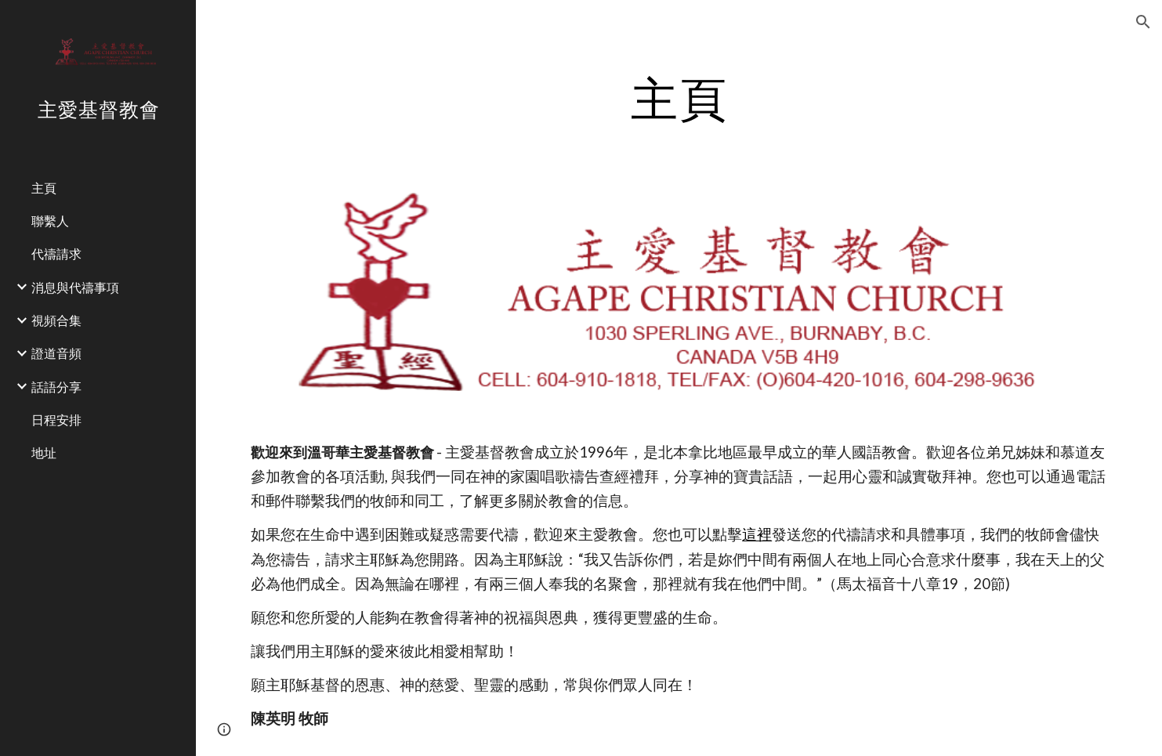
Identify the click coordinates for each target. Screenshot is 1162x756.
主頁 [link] (43, 187)
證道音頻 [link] (56, 352)
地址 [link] (43, 452)
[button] (1143, 22)
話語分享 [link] (56, 386)
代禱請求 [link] (56, 253)
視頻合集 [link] (56, 320)
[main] (679, 98)
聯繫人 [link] (50, 220)
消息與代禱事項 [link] (75, 287)
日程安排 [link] (56, 419)
